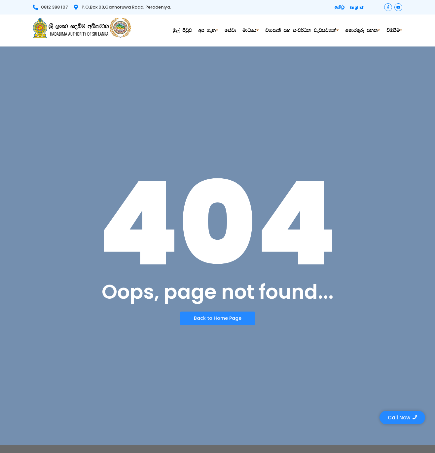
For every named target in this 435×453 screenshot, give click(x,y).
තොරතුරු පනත (362, 30)
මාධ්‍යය (250, 30)
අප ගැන (208, 30)
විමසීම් (394, 30)
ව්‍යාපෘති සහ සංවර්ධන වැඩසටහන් (302, 30)
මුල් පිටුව (182, 30)
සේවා (230, 30)
